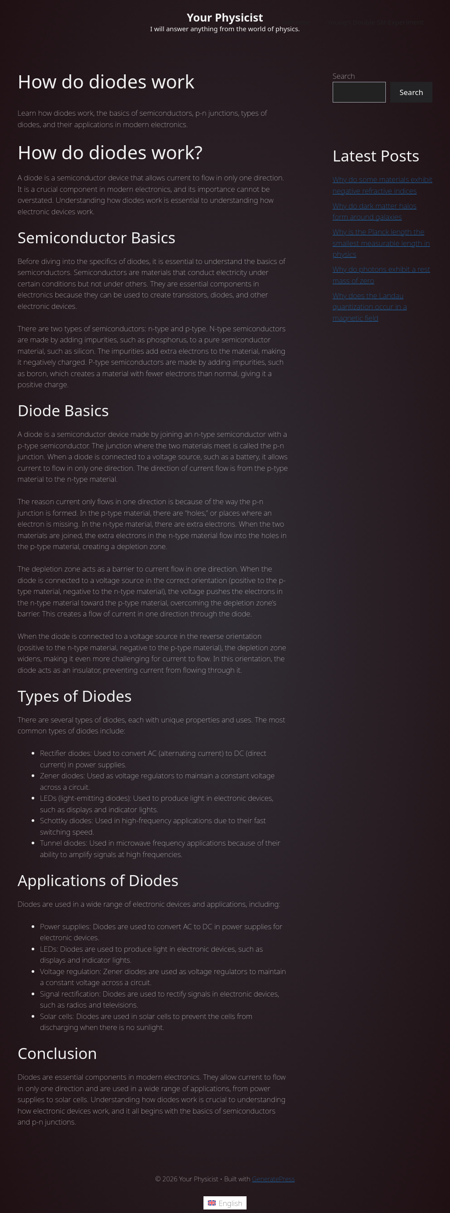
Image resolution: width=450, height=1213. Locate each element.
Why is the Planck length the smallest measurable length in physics (381, 243)
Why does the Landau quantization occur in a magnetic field (370, 306)
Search (344, 76)
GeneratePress (273, 1178)
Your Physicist (225, 17)
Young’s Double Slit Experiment (375, 22)
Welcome (295, 22)
